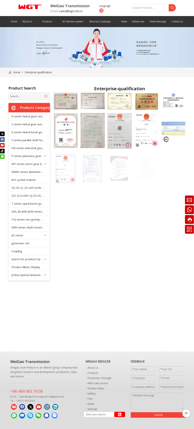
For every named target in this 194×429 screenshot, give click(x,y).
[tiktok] (2, 151)
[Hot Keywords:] (172, 7)
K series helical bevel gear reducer (30, 132)
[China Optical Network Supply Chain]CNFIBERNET (30, 275)
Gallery (91, 393)
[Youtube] (2, 145)
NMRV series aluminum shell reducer (30, 172)
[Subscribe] (119, 414)
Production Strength (99, 378)
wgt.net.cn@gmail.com (51, 396)
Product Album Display (25, 267)
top (186, 413)
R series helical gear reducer (29, 116)
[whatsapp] (2, 156)
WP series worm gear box (28, 164)
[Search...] (25, 96)
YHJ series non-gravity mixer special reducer (30, 219)
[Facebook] (2, 139)
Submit (158, 415)
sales (22, 396)
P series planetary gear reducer (30, 156)
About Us (92, 367)
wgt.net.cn (33, 396)
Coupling (16, 251)
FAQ (90, 398)
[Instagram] (47, 407)
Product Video (95, 388)
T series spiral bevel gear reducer (30, 203)
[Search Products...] (150, 7)
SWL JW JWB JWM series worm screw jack (30, 211)
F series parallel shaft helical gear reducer (30, 140)
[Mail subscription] (98, 414)
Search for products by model (30, 259)
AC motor (17, 235)
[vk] (14, 407)
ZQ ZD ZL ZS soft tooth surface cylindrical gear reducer (30, 187)
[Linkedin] (55, 407)
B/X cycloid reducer (23, 180)
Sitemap (92, 409)
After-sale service (97, 383)
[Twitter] (2, 134)
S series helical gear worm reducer (30, 124)
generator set (20, 243)
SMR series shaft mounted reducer (30, 227)
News (90, 404)
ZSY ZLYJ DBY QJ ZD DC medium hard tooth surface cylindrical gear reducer (30, 195)
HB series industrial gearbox (29, 148)
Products (92, 373)
